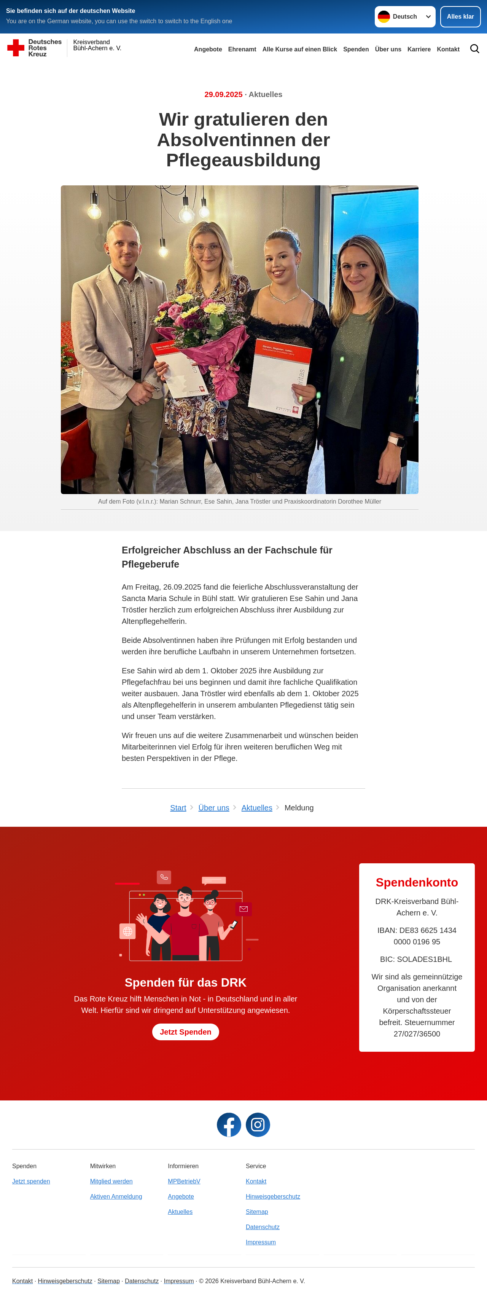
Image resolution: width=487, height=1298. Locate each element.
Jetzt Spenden (186, 1032)
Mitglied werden (111, 1181)
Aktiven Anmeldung (116, 1196)
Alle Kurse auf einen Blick (300, 49)
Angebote (208, 49)
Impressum (261, 1242)
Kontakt (256, 1181)
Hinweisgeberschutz (273, 1196)
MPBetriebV (184, 1181)
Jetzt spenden (31, 1181)
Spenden (356, 49)
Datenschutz (263, 1227)
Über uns (388, 49)
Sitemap (257, 1212)
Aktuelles (180, 1212)
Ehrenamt (242, 49)
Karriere (419, 49)
